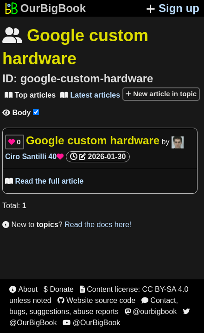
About (23, 289)
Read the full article (44, 181)
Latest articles (90, 95)
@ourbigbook (151, 311)
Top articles (30, 95)
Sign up (172, 8)
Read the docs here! (97, 224)
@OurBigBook (91, 323)
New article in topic (161, 94)
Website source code (96, 300)
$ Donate (59, 289)
